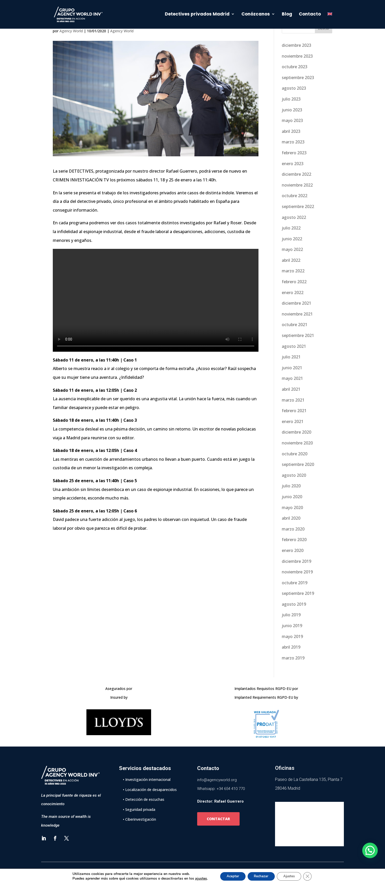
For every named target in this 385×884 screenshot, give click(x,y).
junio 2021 (292, 368)
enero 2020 (292, 550)
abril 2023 (291, 131)
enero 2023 (292, 163)
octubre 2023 (294, 67)
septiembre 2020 (298, 464)
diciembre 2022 (296, 174)
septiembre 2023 (298, 77)
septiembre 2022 (298, 206)
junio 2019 (292, 625)
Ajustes (292, 875)
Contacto (310, 15)
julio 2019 (291, 615)
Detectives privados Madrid (197, 15)
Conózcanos (255, 15)
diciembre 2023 (296, 45)
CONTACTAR (218, 818)
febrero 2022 (294, 282)
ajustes (195, 878)
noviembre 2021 (297, 314)
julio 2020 (291, 486)
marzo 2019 (293, 658)
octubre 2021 (294, 324)
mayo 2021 (292, 378)
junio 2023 (292, 110)
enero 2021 (292, 421)
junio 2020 (292, 496)
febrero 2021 (294, 410)
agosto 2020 (294, 475)
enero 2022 (292, 292)
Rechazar (260, 875)
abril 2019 (291, 647)
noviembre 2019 (297, 572)
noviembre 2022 (297, 185)
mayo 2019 (292, 636)
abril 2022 (291, 260)
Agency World (71, 30)
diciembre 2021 (296, 303)
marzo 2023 (293, 142)
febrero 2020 (294, 539)
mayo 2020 (292, 507)
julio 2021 (291, 357)
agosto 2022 (294, 217)
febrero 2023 (294, 153)
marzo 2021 (293, 400)
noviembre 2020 (297, 443)
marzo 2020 (293, 529)
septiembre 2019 (298, 593)
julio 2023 (291, 99)
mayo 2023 (292, 120)
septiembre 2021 (298, 335)
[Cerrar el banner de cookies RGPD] (312, 876)
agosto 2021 (294, 346)
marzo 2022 (293, 271)
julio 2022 (291, 228)
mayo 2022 (292, 249)
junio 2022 (292, 239)
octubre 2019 (294, 583)
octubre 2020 (294, 454)
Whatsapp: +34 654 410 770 (221, 788)
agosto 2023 (294, 88)
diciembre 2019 (296, 561)
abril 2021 (291, 389)
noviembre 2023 (297, 56)
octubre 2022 (294, 195)
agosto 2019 (294, 604)
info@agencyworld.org (217, 780)
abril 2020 (291, 518)
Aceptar (228, 875)
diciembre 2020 (296, 432)
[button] (370, 850)
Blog (287, 15)
